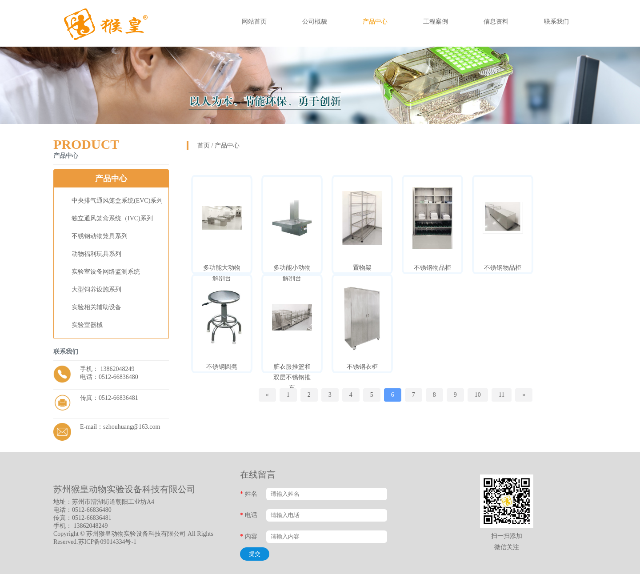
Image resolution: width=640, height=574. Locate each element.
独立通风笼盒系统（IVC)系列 (112, 218)
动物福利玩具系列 (96, 254)
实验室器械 (87, 325)
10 (478, 394)
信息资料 (496, 21)
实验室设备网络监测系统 (106, 271)
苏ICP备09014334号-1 (107, 541)
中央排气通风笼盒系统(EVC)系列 (117, 200)
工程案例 (435, 21)
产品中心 (375, 21)
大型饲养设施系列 (96, 289)
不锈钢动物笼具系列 (100, 236)
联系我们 (556, 21)
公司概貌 (314, 21)
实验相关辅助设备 (96, 307)
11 (501, 394)
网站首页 (254, 21)
